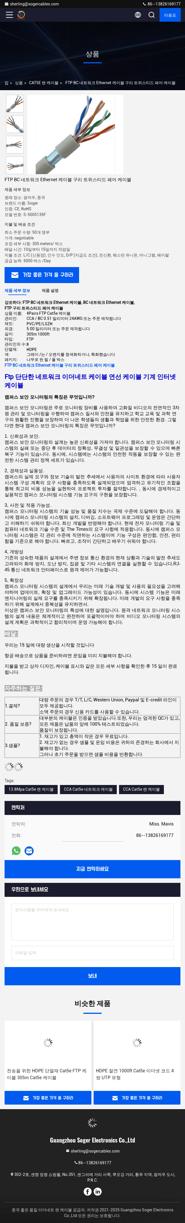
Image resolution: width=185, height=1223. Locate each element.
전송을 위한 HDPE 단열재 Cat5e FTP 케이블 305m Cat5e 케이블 (47, 1074)
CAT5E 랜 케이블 (44, 82)
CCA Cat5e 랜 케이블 (141, 789)
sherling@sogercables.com (31, 4)
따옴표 (170, 15)
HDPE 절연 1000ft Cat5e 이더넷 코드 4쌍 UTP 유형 (135, 1074)
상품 (19, 82)
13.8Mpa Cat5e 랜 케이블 (31, 789)
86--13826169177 (161, 4)
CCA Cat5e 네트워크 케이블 (88, 789)
